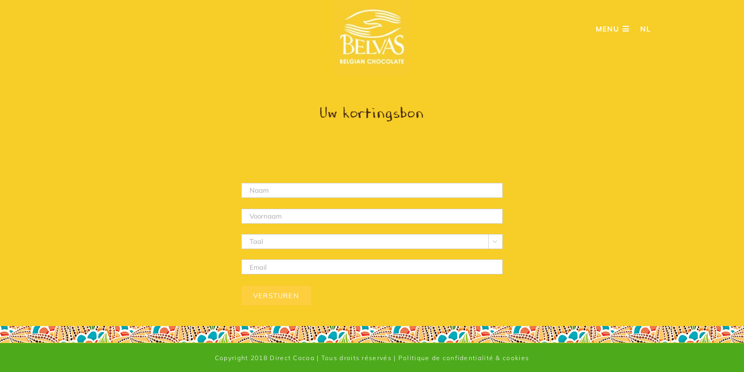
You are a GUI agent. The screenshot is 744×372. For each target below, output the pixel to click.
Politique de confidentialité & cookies (463, 358)
